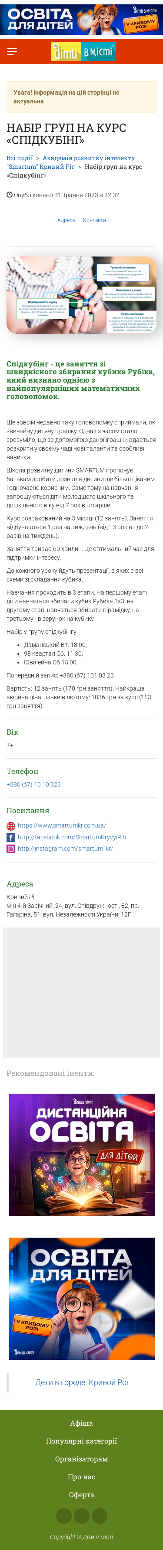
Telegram (99, 1516)
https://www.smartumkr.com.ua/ (62, 825)
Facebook (64, 1516)
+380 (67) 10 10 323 (34, 784)
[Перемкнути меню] (12, 51)
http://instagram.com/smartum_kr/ (65, 848)
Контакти (94, 213)
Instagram (82, 1516)
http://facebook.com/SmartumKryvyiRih (72, 837)
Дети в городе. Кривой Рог (82, 1382)
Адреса (66, 213)
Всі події (20, 158)
